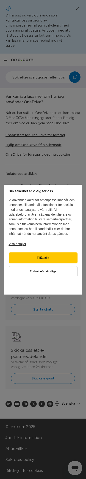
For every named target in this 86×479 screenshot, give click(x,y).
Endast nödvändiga (43, 271)
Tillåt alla (43, 257)
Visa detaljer (17, 244)
